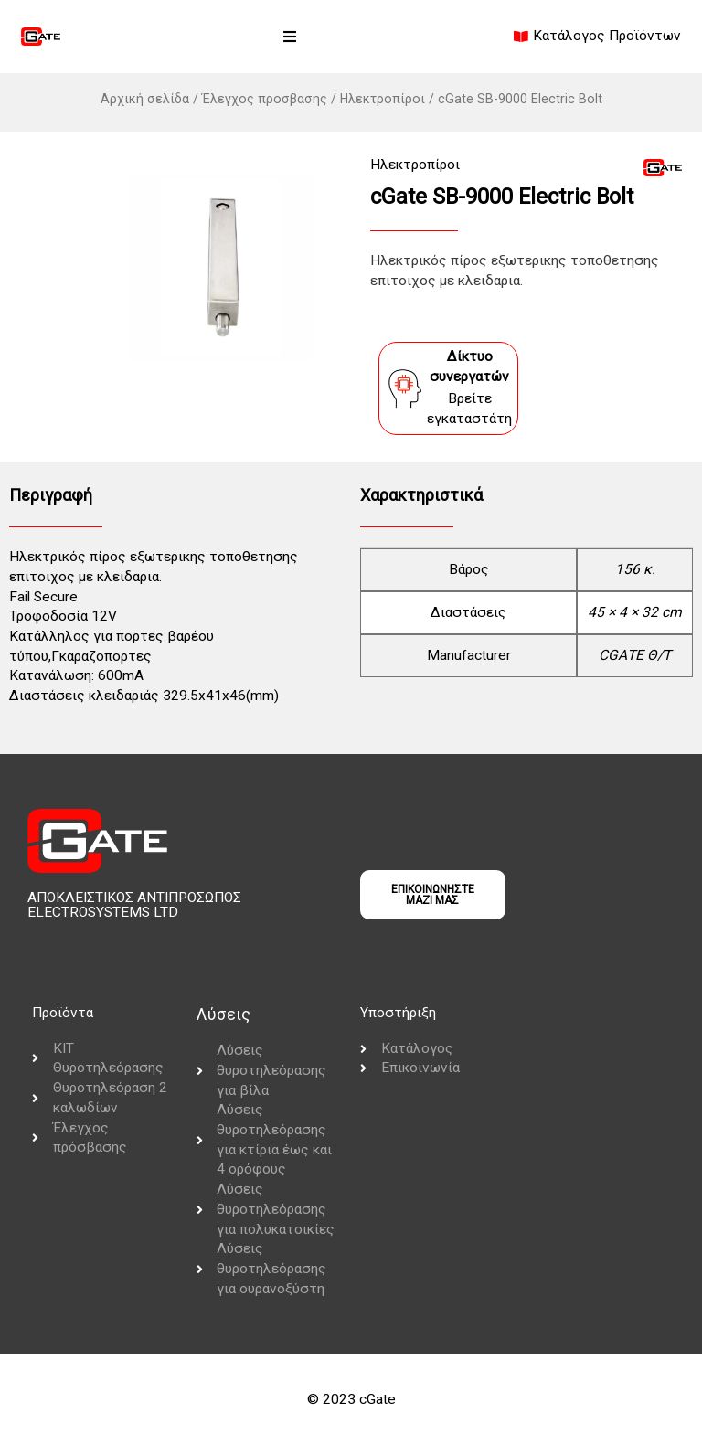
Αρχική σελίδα (145, 98)
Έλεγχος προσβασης (264, 98)
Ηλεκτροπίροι (382, 98)
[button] (289, 36)
